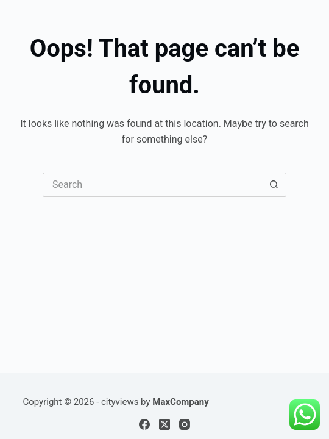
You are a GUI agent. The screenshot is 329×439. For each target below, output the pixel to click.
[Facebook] (144, 424)
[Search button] (274, 185)
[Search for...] (152, 185)
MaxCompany (180, 401)
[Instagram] (184, 424)
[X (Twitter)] (164, 424)
